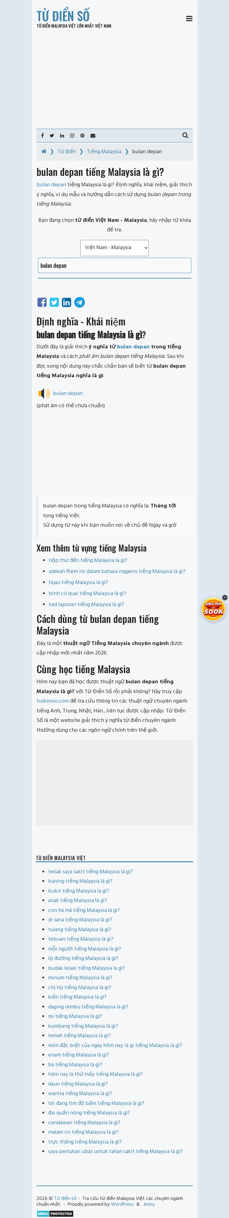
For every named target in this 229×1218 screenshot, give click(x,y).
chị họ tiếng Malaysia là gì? (79, 987)
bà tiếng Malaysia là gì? (75, 1065)
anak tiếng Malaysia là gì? (77, 900)
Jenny (149, 1205)
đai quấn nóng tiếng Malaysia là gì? (89, 1113)
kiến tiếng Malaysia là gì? (77, 997)
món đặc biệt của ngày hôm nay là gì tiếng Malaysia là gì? (115, 1045)
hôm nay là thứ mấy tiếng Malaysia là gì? (95, 1074)
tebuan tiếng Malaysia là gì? (80, 939)
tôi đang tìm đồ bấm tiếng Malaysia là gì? (96, 1103)
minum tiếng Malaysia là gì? (80, 977)
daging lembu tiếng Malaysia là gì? (88, 1007)
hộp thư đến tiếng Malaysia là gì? (88, 560)
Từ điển (66, 151)
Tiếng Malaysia (104, 151)
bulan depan (133, 347)
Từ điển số (63, 15)
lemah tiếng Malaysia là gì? (79, 1035)
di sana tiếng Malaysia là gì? (80, 920)
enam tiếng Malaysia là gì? (78, 1055)
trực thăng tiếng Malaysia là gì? (85, 1142)
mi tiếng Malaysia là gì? (75, 1016)
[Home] (44, 151)
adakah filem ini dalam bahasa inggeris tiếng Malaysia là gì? (117, 571)
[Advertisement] (114, 78)
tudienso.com (52, 701)
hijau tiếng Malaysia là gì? (78, 582)
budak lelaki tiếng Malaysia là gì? (86, 968)
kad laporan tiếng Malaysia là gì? (86, 604)
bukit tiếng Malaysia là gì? (78, 891)
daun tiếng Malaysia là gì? (78, 1084)
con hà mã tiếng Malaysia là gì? (84, 910)
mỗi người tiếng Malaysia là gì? (84, 949)
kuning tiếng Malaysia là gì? (80, 881)
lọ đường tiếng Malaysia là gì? (83, 958)
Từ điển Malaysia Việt (56, 25)
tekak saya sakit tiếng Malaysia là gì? (90, 871)
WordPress (122, 1205)
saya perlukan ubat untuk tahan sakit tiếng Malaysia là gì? (115, 1151)
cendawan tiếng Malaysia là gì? (84, 1122)
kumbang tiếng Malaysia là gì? (83, 1026)
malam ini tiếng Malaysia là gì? (83, 1132)
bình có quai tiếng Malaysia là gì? (87, 593)
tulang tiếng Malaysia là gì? (79, 929)
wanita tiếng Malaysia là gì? (80, 1093)
